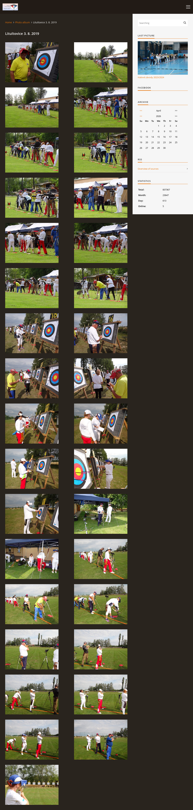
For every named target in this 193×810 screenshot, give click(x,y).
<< (141, 110)
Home (8, 22)
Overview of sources (148, 168)
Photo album (22, 22)
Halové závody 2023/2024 (151, 77)
